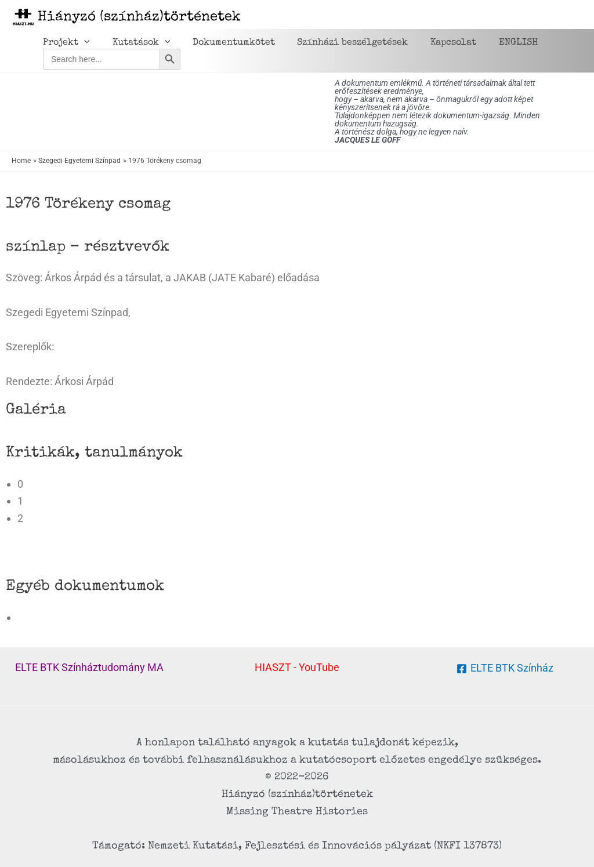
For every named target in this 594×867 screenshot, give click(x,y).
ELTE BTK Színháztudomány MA (89, 667)
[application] (82, 43)
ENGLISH (496, 43)
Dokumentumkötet (224, 43)
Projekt (64, 43)
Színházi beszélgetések (339, 43)
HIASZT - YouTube (297, 667)
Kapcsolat (436, 43)
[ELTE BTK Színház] (504, 668)
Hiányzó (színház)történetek (139, 17)
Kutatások (136, 43)
